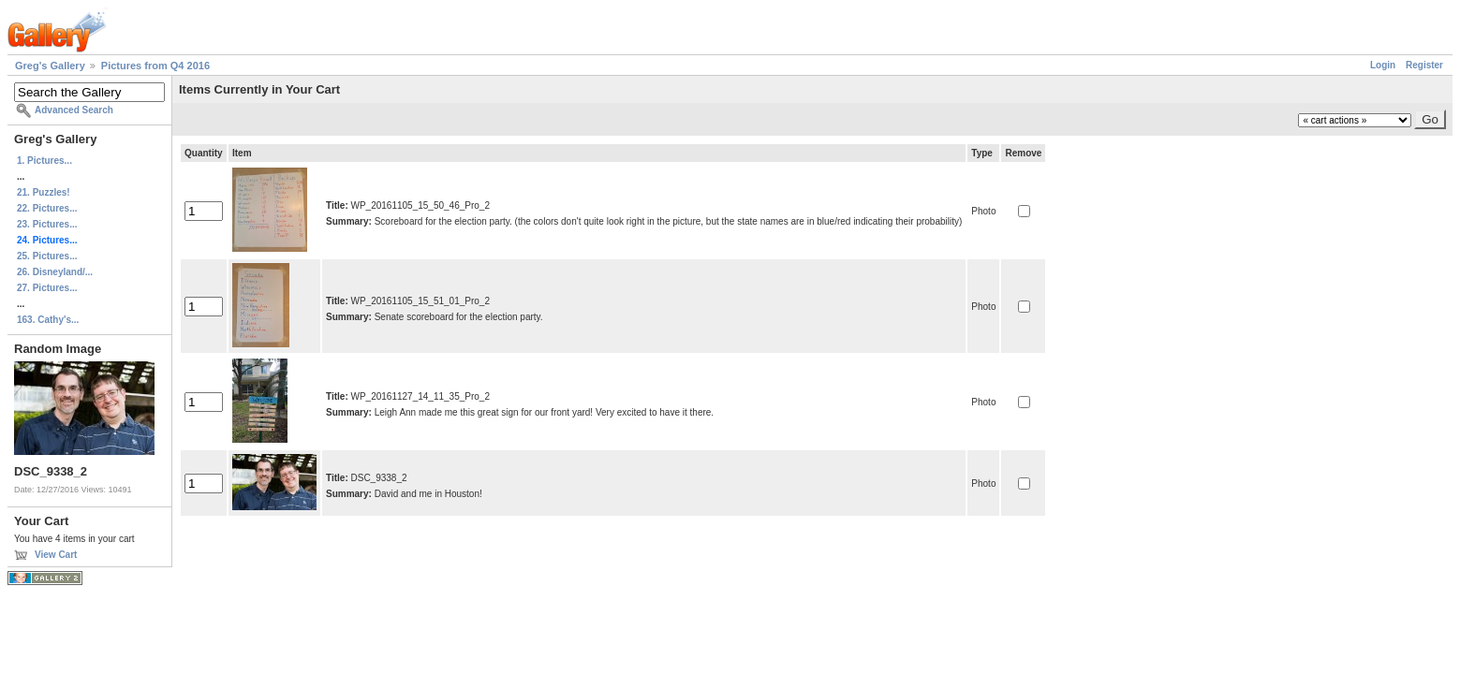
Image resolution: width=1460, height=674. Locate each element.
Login (1382, 65)
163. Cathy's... (48, 320)
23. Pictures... (47, 224)
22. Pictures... (47, 208)
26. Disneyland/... (55, 272)
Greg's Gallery (50, 65)
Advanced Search (74, 110)
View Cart (56, 554)
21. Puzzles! (43, 192)
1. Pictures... (44, 160)
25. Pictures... (47, 256)
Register (1424, 65)
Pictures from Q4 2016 (155, 65)
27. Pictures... (47, 288)
